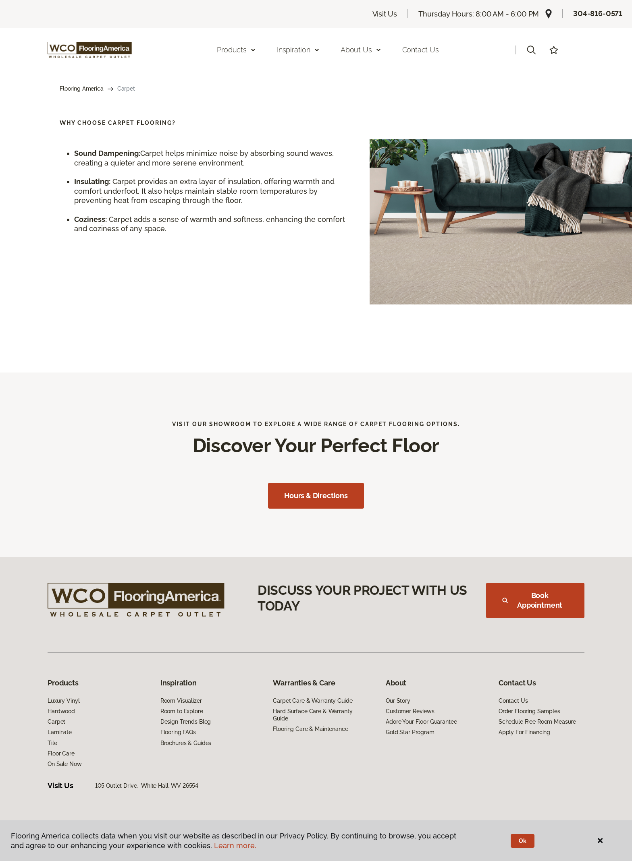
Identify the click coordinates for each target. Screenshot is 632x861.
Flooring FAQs (178, 732)
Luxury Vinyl (63, 700)
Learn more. (235, 845)
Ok (522, 841)
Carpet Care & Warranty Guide (312, 700)
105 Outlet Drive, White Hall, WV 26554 (147, 785)
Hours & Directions (316, 495)
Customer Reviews (410, 711)
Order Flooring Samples (529, 711)
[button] (531, 50)
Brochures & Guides (185, 743)
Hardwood (61, 711)
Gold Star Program (410, 732)
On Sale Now (64, 764)
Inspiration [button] (298, 50)
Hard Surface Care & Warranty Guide (312, 715)
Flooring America (82, 88)
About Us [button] (361, 50)
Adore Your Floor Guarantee (421, 721)
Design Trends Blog (185, 721)
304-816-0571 (597, 13)
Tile (52, 743)
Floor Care (61, 753)
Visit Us (384, 14)
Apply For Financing (524, 732)
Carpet (56, 721)
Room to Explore (181, 711)
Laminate (60, 732)
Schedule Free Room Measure (537, 721)
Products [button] (236, 50)
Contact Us (420, 50)
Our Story (398, 700)
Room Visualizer (181, 700)
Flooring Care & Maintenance (310, 729)
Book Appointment (532, 600)
